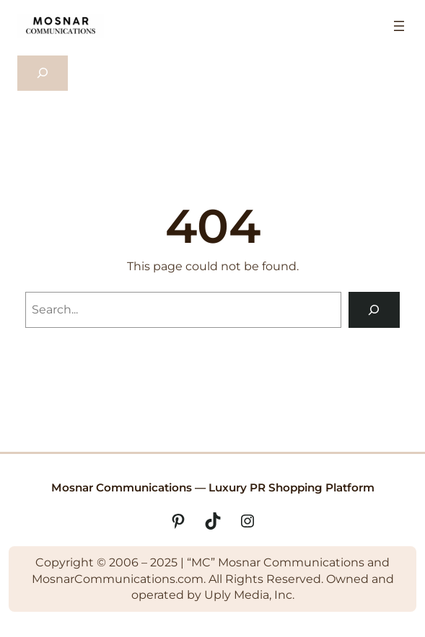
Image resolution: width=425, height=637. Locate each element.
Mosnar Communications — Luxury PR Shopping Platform (212, 487)
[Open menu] (399, 26)
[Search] (374, 309)
